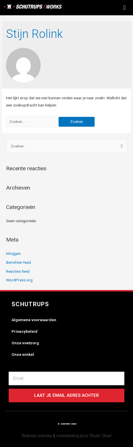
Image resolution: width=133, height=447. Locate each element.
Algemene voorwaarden (34, 319)
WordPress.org (19, 280)
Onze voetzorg (25, 343)
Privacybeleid (25, 331)
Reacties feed (17, 271)
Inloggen (13, 253)
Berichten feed (18, 262)
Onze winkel (23, 354)
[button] (124, 7)
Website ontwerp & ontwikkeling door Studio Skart (67, 435)
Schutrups (30, 304)
